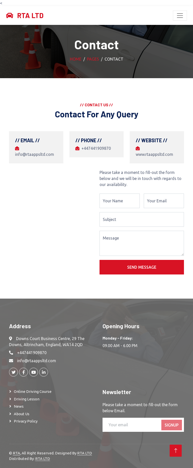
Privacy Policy (25, 421)
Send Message (141, 267)
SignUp (172, 425)
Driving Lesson (26, 399)
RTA (16, 453)
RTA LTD (84, 453)
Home (75, 59)
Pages (93, 59)
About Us (21, 414)
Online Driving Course (33, 391)
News (19, 406)
